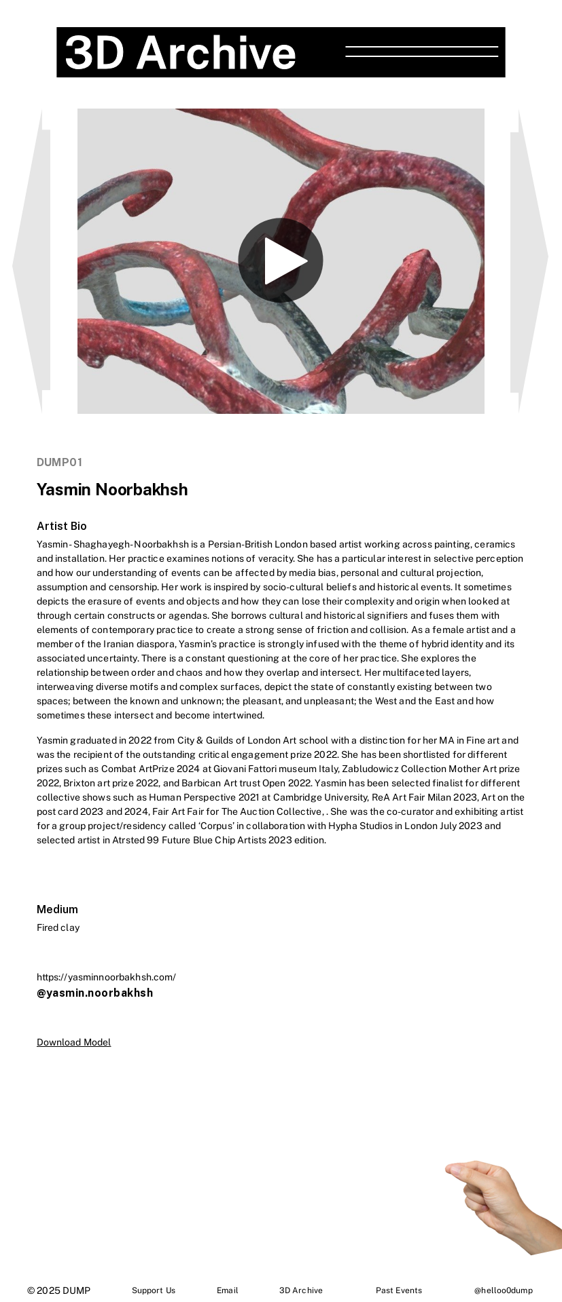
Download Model (74, 1042)
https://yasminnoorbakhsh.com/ (107, 977)
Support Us (153, 1290)
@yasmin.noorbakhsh (95, 993)
